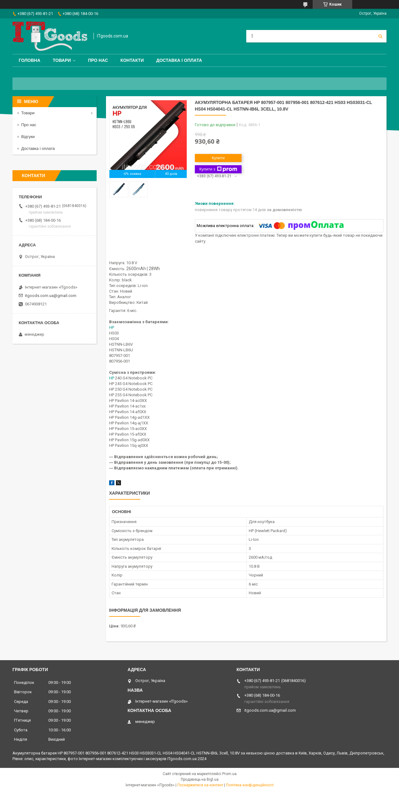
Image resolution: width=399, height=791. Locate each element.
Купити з (218, 169)
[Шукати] (380, 36)
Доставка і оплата (179, 60)
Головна (29, 60)
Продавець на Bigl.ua (200, 779)
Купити (218, 158)
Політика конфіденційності (250, 785)
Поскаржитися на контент (200, 785)
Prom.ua (229, 774)
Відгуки (28, 136)
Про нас (98, 60)
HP (111, 327)
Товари (62, 60)
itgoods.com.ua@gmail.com (50, 295)
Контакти (132, 60)
